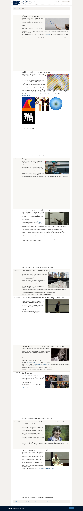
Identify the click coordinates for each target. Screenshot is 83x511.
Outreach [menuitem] (49, 4)
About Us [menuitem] (66, 4)
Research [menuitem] (43, 4)
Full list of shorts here (26, 387)
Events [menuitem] (55, 4)
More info (10, 509)
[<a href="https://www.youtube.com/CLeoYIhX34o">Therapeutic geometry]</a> (28, 193)
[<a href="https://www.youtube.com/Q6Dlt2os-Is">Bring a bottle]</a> (42, 193)
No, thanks (72, 507)
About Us (19, 8)
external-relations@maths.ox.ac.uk (33, 362)
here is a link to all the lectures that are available (45, 468)
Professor (27, 221)
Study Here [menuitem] (37, 4)
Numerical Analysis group (36, 221)
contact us (35, 68)
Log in (59, 1)
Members (55, 1)
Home (15, 8)
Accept (67, 507)
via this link (34, 179)
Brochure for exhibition (26, 95)
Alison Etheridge (33, 425)
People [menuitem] (60, 4)
